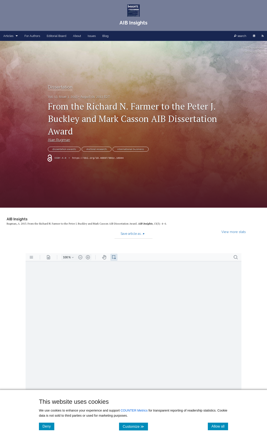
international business (130, 149)
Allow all (219, 426)
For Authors (32, 36)
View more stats (233, 232)
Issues (92, 36)
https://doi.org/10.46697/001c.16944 (97, 158)
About (77, 36)
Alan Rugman (59, 140)
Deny (48, 426)
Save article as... (132, 233)
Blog (105, 36)
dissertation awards (64, 149)
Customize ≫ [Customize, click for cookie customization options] (135, 426)
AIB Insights (17, 219)
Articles (8, 36)
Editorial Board (56, 36)
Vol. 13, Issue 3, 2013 (62, 96)
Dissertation (60, 87)
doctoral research (96, 149)
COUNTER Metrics (134, 410)
